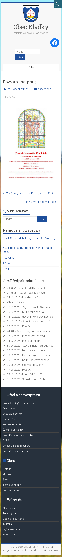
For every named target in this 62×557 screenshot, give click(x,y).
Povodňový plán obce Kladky (18, 435)
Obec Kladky (31, 27)
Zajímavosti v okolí (12, 529)
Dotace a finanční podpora (16, 445)
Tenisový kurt (10, 513)
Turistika (7, 524)
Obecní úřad (9, 419)
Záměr (6, 263)
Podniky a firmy (11, 490)
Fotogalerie (9, 534)
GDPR (6, 440)
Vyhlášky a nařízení (12, 414)
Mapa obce (9, 474)
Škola (6, 479)
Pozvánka (8, 257)
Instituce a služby (12, 485)
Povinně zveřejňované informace (20, 403)
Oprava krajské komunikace (41, 201)
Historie (7, 469)
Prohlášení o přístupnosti (16, 451)
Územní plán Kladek (13, 429)
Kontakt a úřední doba (14, 424)
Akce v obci (45, 89)
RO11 (6, 269)
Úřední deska (9, 408)
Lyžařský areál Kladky (14, 518)
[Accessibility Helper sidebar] (58, 4)
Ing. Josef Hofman (17, 89)
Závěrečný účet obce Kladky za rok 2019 (28, 193)
